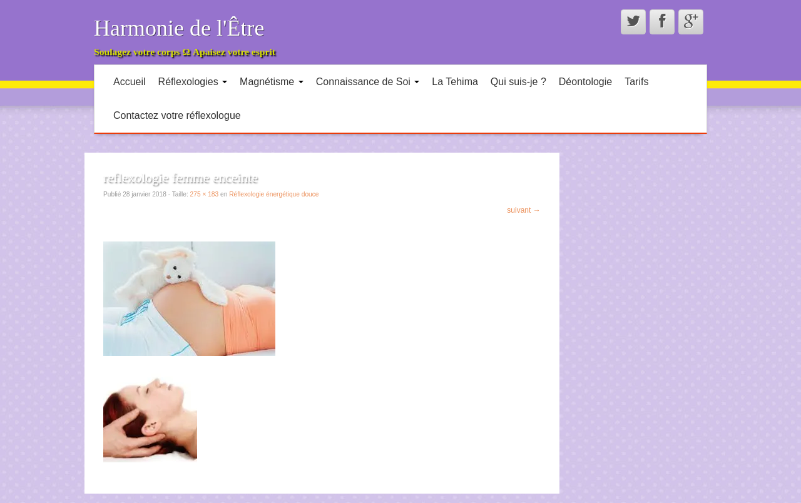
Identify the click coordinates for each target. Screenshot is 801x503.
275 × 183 (204, 194)
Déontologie (585, 81)
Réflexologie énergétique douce (274, 194)
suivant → (523, 210)
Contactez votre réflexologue (177, 115)
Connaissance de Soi (368, 81)
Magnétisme (272, 81)
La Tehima (455, 81)
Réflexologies (193, 81)
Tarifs (636, 81)
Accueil (129, 81)
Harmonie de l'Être (179, 28)
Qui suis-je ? (518, 81)
